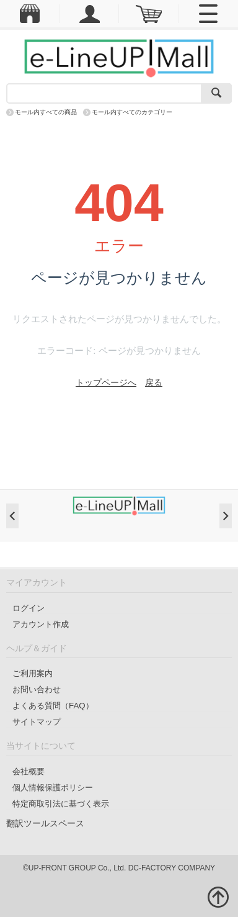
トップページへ (106, 382)
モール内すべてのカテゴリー (132, 112)
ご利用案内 (32, 673)
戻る (153, 382)
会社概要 (28, 771)
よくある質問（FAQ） (53, 705)
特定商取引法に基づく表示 (60, 803)
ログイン (28, 608)
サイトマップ (36, 721)
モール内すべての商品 (46, 112)
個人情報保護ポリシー (52, 787)
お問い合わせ (36, 689)
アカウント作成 (40, 624)
